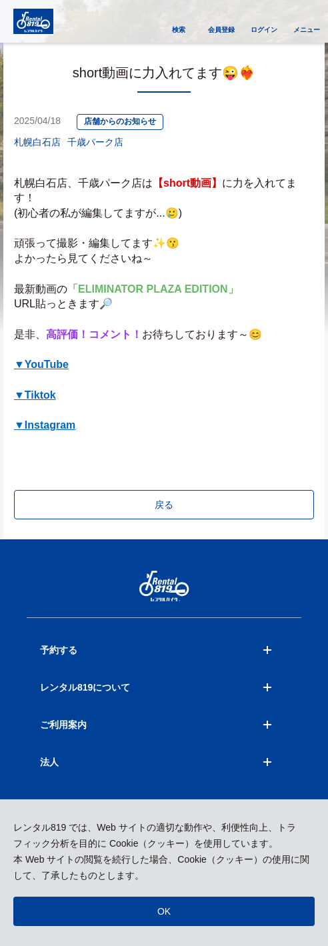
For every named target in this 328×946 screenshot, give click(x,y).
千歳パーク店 (95, 142)
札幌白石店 (37, 142)
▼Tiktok (35, 395)
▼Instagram (44, 425)
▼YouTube (41, 364)
